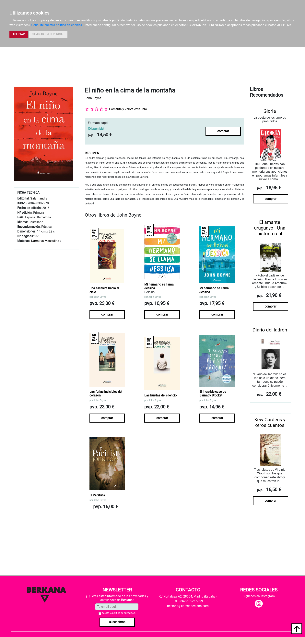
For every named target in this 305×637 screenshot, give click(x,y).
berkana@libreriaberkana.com (188, 606)
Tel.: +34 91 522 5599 (188, 601)
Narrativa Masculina (45, 241)
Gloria (270, 111)
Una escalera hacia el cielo (104, 290)
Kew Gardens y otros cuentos (269, 422)
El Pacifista (97, 495)
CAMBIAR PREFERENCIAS (48, 34)
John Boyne (93, 98)
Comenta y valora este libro (128, 109)
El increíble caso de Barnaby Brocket (212, 393)
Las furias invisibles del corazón (105, 393)
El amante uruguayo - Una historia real (269, 228)
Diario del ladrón (269, 330)
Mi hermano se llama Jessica (159, 286)
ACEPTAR (19, 34)
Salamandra (38, 198)
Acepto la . (119, 613)
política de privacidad (123, 613)
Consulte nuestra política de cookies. (57, 25)
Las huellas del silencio (160, 395)
